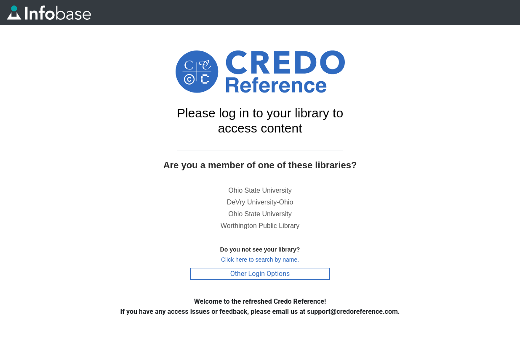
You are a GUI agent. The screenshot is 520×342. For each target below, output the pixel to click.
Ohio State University (259, 190)
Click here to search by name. (260, 259)
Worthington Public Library (260, 225)
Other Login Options (260, 274)
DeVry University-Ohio (260, 202)
